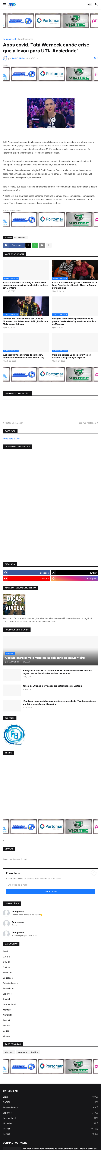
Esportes (7, 993)
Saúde (6, 1031)
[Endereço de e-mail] (50, 884)
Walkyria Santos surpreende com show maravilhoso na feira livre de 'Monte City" (24, 356)
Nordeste (7, 1015)
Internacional (9, 1004)
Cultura (6, 967)
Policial (6, 1020)
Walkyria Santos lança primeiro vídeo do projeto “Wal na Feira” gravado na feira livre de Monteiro (74, 321)
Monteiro (7, 1009)
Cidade (6, 962)
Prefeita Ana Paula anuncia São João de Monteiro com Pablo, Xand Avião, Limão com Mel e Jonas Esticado (25, 321)
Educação (8, 978)
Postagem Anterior (14, 423)
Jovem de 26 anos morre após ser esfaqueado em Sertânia (52, 686)
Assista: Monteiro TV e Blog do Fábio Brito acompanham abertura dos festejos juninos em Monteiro (25, 285)
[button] (4, 4)
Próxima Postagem (87, 423)
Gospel (6, 999)
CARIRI (6, 956)
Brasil (5, 951)
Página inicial (9, 39)
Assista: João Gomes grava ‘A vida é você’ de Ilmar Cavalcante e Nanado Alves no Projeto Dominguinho (74, 285)
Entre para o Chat (11, 438)
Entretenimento (25, 39)
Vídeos (6, 1036)
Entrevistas (8, 988)
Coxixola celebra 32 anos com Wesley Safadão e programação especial (71, 356)
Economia (7, 972)
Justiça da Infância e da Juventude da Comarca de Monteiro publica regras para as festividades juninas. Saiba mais (57, 671)
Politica (6, 1025)
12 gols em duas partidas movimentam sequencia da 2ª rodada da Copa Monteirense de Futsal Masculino (59, 702)
